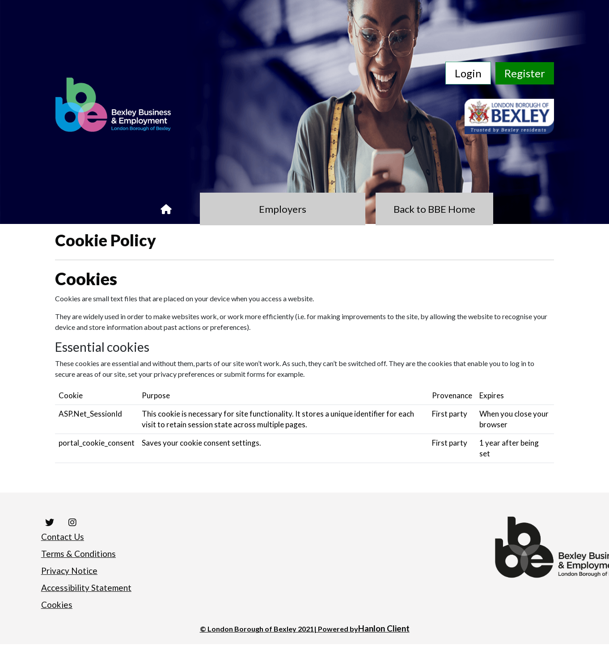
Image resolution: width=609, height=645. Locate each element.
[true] (204, 210)
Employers (282, 210)
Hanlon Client (384, 629)
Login (468, 73)
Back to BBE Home (396, 210)
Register (524, 73)
